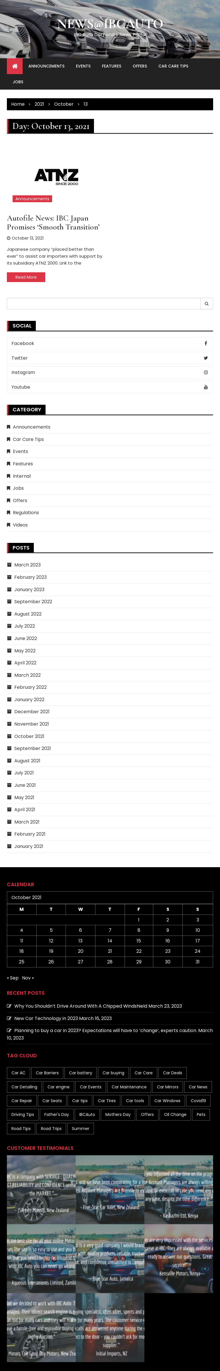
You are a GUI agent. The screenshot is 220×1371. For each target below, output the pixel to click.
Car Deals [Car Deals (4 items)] (172, 1073)
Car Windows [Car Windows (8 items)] (167, 1101)
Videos (20, 525)
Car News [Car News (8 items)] (198, 1087)
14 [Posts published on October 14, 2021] (110, 941)
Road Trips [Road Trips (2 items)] (51, 1128)
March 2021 (27, 822)
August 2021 (27, 760)
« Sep (13, 978)
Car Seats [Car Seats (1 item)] (52, 1101)
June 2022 (25, 638)
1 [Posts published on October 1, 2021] (139, 920)
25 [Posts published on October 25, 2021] (21, 962)
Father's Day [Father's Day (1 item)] (56, 1114)
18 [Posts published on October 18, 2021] (21, 951)
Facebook (111, 343)
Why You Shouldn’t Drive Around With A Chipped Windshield (80, 1006)
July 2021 (24, 773)
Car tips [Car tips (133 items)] (80, 1101)
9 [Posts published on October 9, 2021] (167, 930)
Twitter (111, 358)
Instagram (111, 372)
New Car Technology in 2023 (46, 1018)
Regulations (26, 513)
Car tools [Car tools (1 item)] (135, 1101)
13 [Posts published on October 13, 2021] (80, 941)
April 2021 (24, 809)
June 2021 (25, 785)
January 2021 (28, 846)
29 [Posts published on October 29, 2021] (139, 962)
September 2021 (32, 748)
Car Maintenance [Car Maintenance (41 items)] (129, 1087)
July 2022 (24, 626)
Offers (140, 66)
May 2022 (25, 650)
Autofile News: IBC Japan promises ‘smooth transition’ (53, 222)
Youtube (111, 387)
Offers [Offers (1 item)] (147, 1114)
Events (83, 66)
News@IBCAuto (110, 24)
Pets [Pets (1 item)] (201, 1114)
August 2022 (28, 614)
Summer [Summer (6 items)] (80, 1128)
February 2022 (30, 687)
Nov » (28, 978)
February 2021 (30, 834)
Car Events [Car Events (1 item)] (90, 1087)
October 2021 (29, 736)
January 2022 (29, 699)
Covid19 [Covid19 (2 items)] (198, 1101)
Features (111, 66)
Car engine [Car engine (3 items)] (59, 1087)
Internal (22, 476)
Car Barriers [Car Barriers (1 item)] (47, 1073)
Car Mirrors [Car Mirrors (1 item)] (167, 1087)
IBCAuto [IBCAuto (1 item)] (87, 1114)
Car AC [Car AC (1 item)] (18, 1073)
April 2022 (25, 663)
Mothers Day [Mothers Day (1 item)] (118, 1114)
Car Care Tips (173, 66)
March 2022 (27, 675)
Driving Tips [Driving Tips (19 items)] (22, 1114)
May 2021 (24, 797)
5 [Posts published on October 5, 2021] (51, 930)
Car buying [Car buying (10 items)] (113, 1073)
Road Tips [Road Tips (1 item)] (21, 1128)
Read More (26, 277)
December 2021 (32, 712)
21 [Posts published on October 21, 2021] (110, 951)
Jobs (18, 82)
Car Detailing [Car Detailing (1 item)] (24, 1087)
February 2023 (30, 577)
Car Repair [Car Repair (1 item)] (21, 1101)
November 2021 (31, 724)
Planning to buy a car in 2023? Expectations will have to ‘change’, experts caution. (105, 1030)
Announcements (46, 66)
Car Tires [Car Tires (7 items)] (107, 1101)
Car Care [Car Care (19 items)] (144, 1073)
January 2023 (29, 589)
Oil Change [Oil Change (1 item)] (175, 1114)
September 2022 (33, 601)
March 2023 (27, 565)
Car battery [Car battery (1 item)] (80, 1073)
